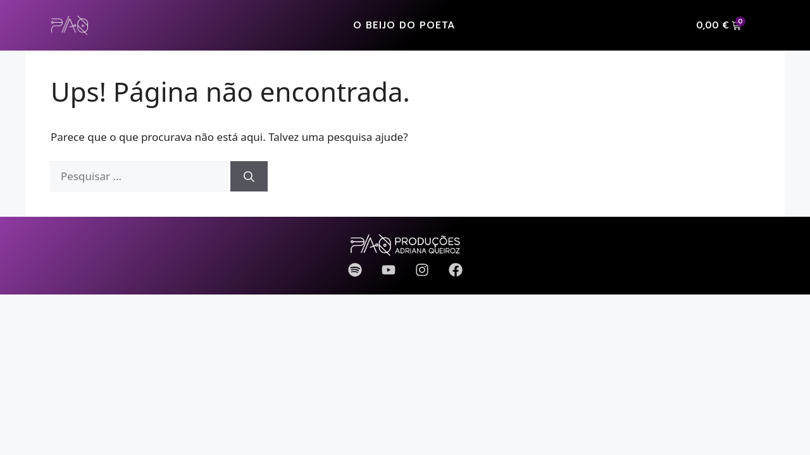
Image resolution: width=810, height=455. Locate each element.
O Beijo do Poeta (404, 25)
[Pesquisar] (249, 176)
